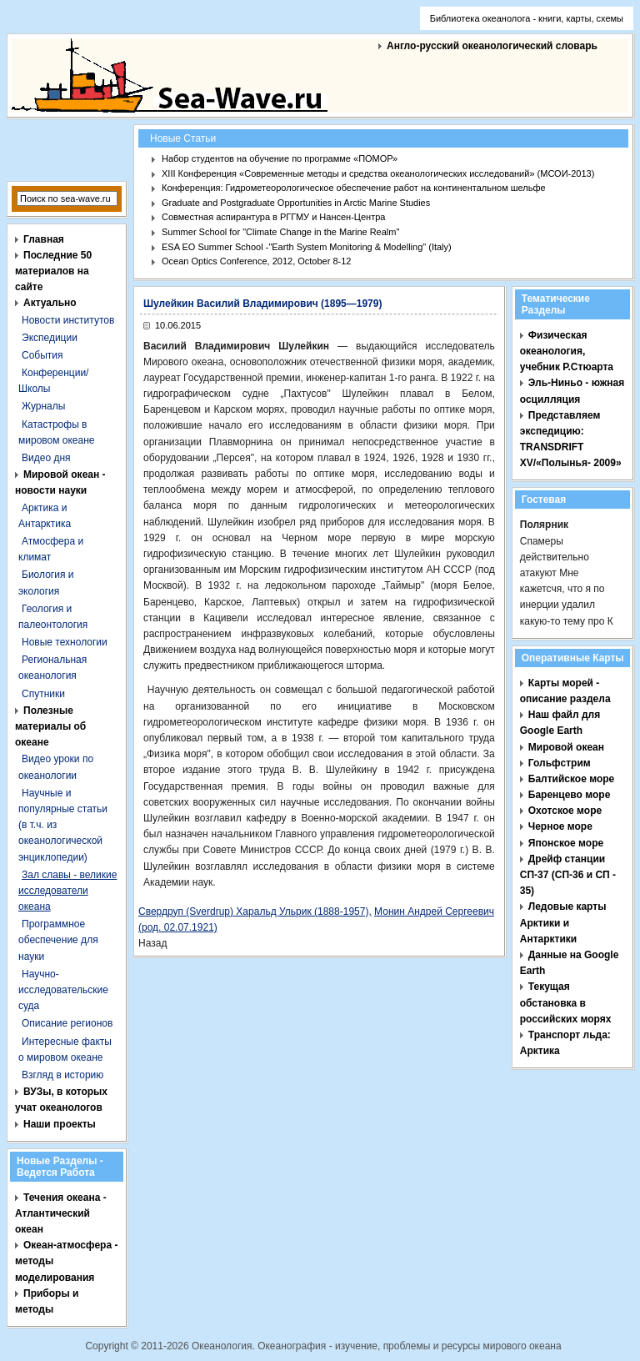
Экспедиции (50, 338)
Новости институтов (68, 320)
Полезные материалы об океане (50, 726)
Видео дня (46, 458)
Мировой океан (566, 747)
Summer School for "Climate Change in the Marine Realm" (280, 232)
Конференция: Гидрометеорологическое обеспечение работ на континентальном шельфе (354, 188)
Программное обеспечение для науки (58, 940)
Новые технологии (65, 642)
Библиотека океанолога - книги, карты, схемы (526, 18)
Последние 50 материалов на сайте (53, 271)
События (42, 355)
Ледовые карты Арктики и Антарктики (563, 922)
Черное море (560, 826)
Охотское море (565, 810)
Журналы (43, 406)
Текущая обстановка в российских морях (566, 1002)
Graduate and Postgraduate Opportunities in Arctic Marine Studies (296, 203)
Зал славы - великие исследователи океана (67, 890)
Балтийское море (571, 779)
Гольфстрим (559, 763)
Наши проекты (59, 1124)
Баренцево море (569, 795)
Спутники (43, 694)
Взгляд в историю (62, 1075)
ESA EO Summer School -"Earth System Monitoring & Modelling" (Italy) (307, 247)
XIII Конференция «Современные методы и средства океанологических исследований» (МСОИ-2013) (378, 173)
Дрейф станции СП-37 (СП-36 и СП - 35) (568, 874)
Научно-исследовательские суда (63, 990)
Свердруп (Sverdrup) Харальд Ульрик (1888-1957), (255, 911)
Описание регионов (67, 1023)
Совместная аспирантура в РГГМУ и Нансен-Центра (273, 217)
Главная (43, 239)
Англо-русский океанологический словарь (492, 46)
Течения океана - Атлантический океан (61, 1213)
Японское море (565, 843)
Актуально (50, 303)
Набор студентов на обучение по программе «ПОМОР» (280, 158)
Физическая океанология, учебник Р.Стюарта (566, 351)
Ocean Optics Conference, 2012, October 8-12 (256, 261)
